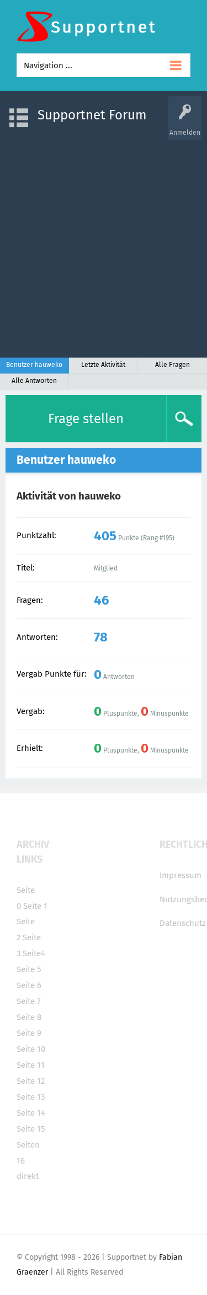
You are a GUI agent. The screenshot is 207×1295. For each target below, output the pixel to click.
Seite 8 (29, 1017)
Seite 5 (29, 969)
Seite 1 (35, 906)
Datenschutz (183, 923)
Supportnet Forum (92, 115)
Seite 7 (29, 1001)
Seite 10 (31, 1049)
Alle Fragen (172, 365)
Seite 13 (31, 1097)
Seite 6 (29, 985)
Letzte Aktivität (103, 365)
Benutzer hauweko (34, 365)
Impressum (180, 875)
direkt (28, 1176)
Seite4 (34, 953)
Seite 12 (31, 1081)
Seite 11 (31, 1065)
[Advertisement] (103, 243)
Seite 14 (31, 1113)
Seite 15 (31, 1129)
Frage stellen (86, 418)
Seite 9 (29, 1033)
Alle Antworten (34, 381)
